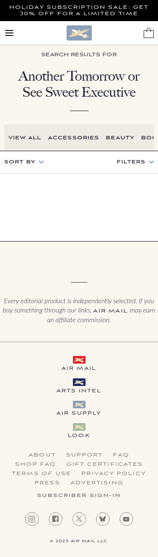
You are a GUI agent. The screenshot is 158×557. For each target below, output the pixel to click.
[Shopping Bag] (149, 33)
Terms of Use (41, 474)
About (42, 455)
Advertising (96, 483)
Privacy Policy (113, 474)
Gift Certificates (105, 464)
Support (84, 455)
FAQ (121, 455)
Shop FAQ (35, 464)
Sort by (19, 162)
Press (47, 483)
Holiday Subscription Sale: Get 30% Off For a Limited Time (79, 10)
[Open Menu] (9, 33)
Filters (131, 162)
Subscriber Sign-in (79, 496)
